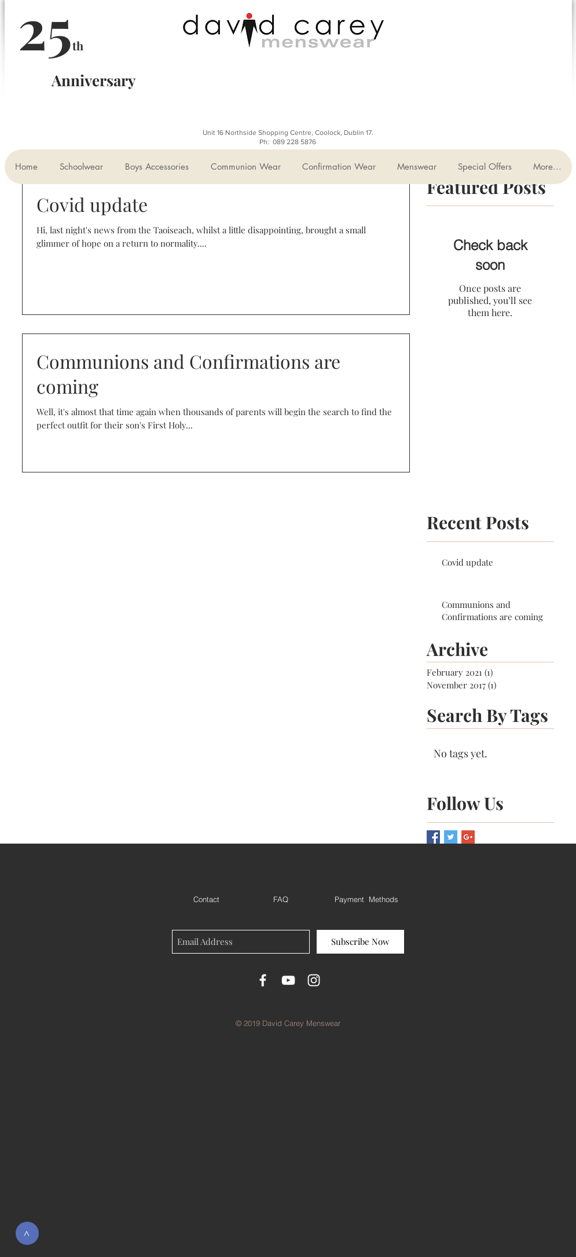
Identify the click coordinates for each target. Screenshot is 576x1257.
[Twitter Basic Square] (450, 837)
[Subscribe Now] (360, 942)
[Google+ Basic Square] (468, 837)
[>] (27, 1233)
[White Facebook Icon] (263, 980)
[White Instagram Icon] (314, 980)
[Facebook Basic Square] (433, 837)
